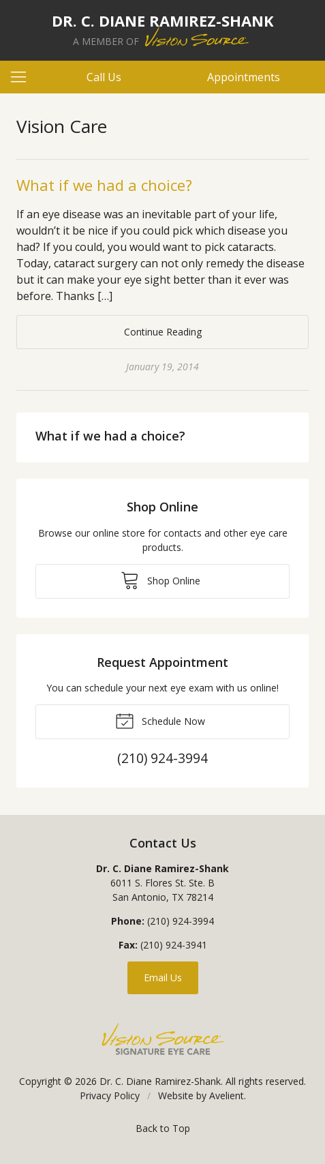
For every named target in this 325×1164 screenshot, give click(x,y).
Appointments (243, 77)
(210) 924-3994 (180, 920)
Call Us (104, 77)
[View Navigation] (23, 77)
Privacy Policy (110, 1095)
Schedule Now (160, 720)
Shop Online (160, 579)
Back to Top (163, 1128)
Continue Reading (163, 331)
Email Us (163, 977)
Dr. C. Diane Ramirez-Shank (160, 1081)
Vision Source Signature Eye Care (163, 1039)
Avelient (226, 1095)
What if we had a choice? (104, 185)
